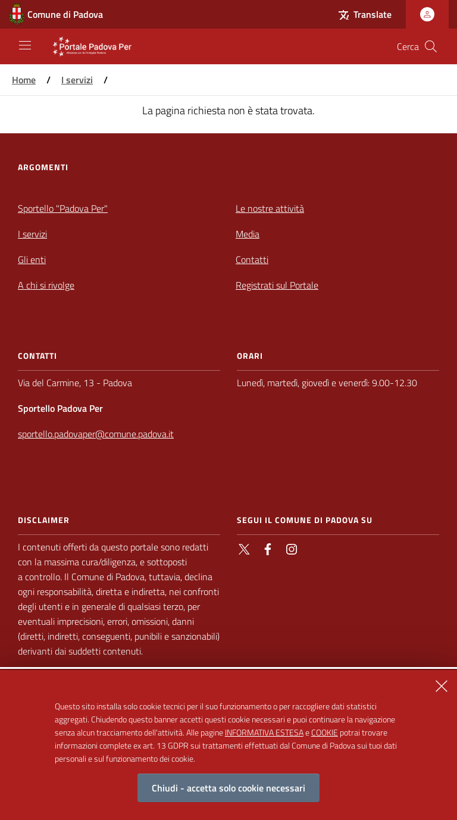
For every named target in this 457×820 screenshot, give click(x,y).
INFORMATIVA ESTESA (264, 740)
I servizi (77, 80)
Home (24, 80)
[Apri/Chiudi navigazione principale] (25, 45)
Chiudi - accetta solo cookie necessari (228, 796)
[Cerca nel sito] (431, 46)
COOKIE (324, 740)
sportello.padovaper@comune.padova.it (96, 434)
